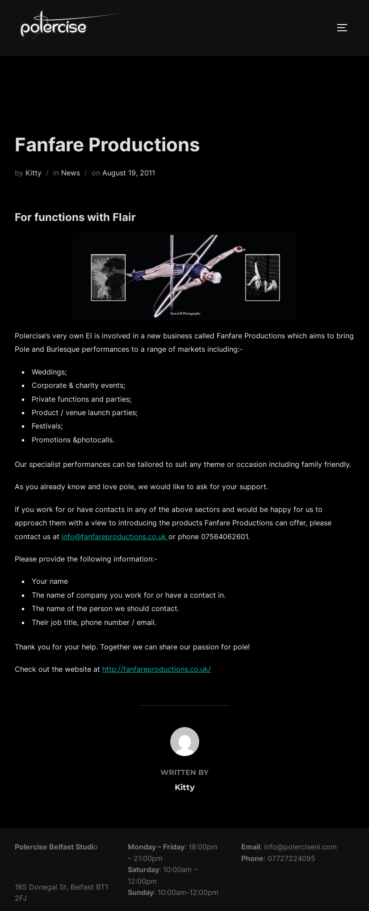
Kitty (33, 172)
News (70, 172)
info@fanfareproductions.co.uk (115, 536)
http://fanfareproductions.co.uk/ (156, 669)
